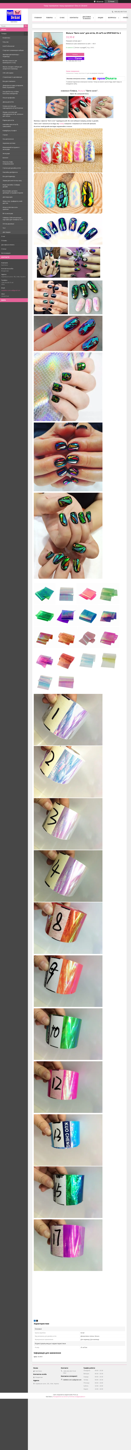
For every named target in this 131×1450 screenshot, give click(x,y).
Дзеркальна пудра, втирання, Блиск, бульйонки (13, 86)
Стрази (5, 135)
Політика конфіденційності (77, 1396)
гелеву (61, 123)
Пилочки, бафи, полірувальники (8, 163)
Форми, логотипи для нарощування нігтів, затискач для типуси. (13, 114)
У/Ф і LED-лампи (8, 73)
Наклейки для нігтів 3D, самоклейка (10, 125)
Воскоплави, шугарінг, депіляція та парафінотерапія (13, 192)
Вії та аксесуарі (8, 213)
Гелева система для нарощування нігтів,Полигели (13, 107)
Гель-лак (6, 42)
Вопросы (112, 17)
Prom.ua (75, 1395)
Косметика (6, 38)
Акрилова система (9, 143)
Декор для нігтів (8, 102)
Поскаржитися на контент (60, 1396)
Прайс (125, 17)
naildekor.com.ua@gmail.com (10, 290)
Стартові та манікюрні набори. (13, 50)
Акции (100, 17)
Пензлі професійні (9, 98)
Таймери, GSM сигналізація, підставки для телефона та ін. (13, 219)
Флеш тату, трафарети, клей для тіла (12, 202)
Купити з (75, 58)
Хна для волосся (8, 139)
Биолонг (5, 158)
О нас (3, 236)
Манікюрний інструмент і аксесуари (11, 148)
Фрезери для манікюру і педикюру (11, 55)
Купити (75, 54)
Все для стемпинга (9, 81)
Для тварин (7, 232)
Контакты (74, 17)
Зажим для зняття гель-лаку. (12, 181)
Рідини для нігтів (8, 120)
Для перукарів (7, 197)
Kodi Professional (8, 46)
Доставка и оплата (7, 245)
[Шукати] (26, 26)
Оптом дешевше (8, 224)
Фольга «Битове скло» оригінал (10, 208)
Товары (4, 33)
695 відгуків (99, 1)
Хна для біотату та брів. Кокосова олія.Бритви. (11, 92)
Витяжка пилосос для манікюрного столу (10, 62)
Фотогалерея (5, 253)
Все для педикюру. (9, 176)
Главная (38, 17)
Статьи (3, 249)
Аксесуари (6, 153)
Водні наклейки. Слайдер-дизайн (11, 186)
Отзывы (4, 240)
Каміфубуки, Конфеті (10, 131)
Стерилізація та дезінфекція (12, 77)
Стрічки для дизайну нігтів (12, 168)
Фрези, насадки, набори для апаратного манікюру (12, 68)
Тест (4, 228)
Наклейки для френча (10, 172)
